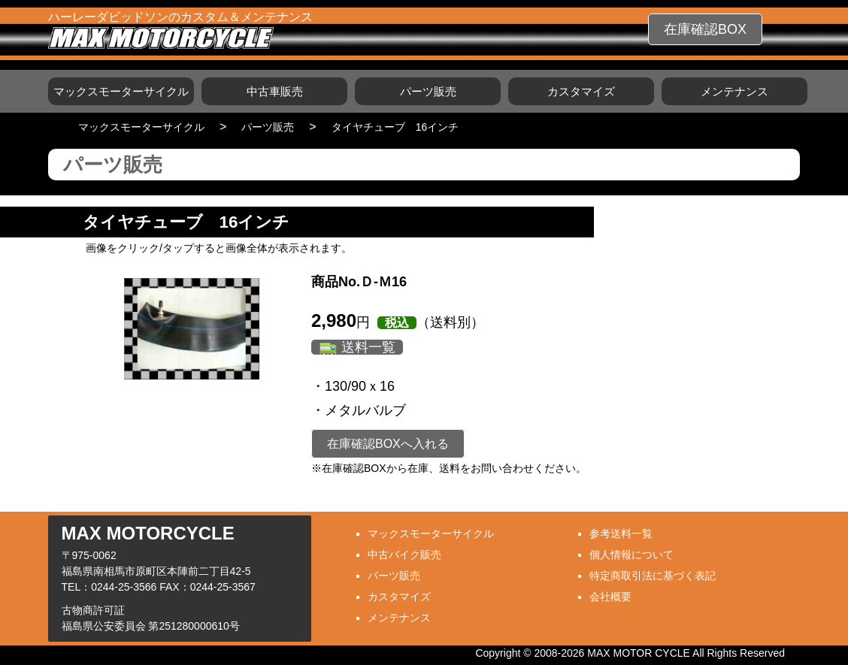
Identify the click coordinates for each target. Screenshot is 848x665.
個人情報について (631, 555)
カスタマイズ (581, 91)
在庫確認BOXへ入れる (388, 443)
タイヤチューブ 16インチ (395, 127)
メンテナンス (734, 91)
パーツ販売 (428, 91)
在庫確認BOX (705, 29)
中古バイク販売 (404, 555)
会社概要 (610, 597)
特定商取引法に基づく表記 (652, 576)
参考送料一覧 (621, 533)
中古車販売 (275, 91)
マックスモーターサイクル (121, 91)
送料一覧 (368, 347)
